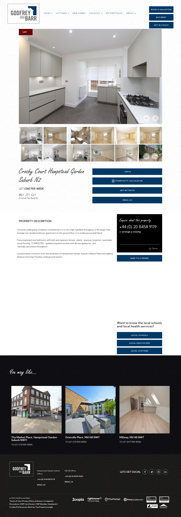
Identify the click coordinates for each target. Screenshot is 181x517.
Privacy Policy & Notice (32, 501)
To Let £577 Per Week (130, 442)
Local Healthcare (139, 343)
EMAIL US (41, 485)
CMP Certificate (27, 504)
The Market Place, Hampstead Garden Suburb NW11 (34, 439)
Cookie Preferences (18, 507)
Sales (48, 13)
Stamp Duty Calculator (127, 181)
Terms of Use (15, 501)
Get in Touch (127, 190)
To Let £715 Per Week (76, 442)
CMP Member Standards (46, 504)
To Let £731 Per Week (22, 444)
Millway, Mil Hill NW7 (131, 437)
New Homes (79, 13)
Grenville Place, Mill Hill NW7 (82, 437)
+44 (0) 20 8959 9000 (74, 476)
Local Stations (139, 351)
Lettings (62, 13)
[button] (145, 155)
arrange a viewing (131, 231)
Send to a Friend (139, 258)
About (131, 13)
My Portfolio (114, 13)
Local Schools (139, 335)
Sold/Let (95, 13)
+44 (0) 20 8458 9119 (137, 226)
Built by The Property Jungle (40, 507)
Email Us (127, 200)
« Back (127, 172)
